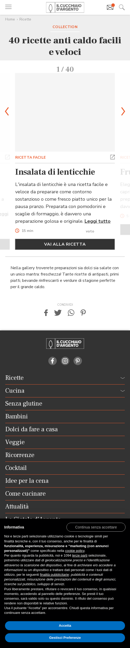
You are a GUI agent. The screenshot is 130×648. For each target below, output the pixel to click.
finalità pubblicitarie (54, 575)
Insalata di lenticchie (55, 172)
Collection (65, 26)
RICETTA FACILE (30, 157)
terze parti (79, 555)
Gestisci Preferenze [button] (65, 638)
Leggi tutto (98, 221)
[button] (7, 156)
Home (10, 19)
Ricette (25, 19)
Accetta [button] (65, 626)
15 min (27, 231)
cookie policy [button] (74, 551)
